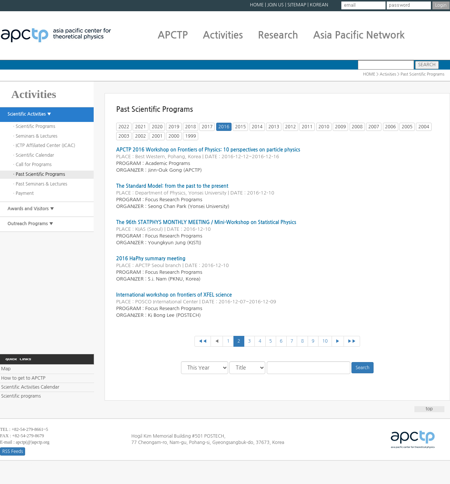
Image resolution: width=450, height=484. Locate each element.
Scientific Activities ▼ (29, 114)
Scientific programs (21, 396)
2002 (140, 136)
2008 (357, 127)
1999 (190, 136)
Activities (223, 35)
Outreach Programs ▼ (30, 223)
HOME (257, 5)
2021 (140, 127)
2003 (123, 136)
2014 (257, 127)
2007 (373, 127)
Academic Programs (167, 163)
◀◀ (203, 341)
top (429, 409)
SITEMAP (296, 5)
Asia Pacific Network (359, 35)
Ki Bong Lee (161, 315)
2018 (190, 127)
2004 (423, 127)
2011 (307, 127)
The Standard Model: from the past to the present (172, 186)
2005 (407, 127)
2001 (157, 136)
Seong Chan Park (167, 206)
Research (278, 35)
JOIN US (275, 5)
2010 (323, 127)
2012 (290, 127)
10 (325, 341)
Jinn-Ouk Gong (165, 170)
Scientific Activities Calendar (30, 387)
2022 (123, 127)
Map (5, 369)
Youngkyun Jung (167, 242)
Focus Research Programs (173, 199)
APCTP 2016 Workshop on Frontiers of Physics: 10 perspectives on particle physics (208, 149)
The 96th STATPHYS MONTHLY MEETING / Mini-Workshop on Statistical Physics (206, 222)
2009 (340, 127)
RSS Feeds (12, 451)
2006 (390, 127)
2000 (173, 136)
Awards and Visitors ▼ (30, 208)
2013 (273, 127)
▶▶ (352, 341)
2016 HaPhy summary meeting (150, 258)
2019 (173, 127)
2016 (223, 127)
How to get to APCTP (23, 378)
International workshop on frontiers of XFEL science (174, 294)
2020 (157, 127)
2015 (240, 127)
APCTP (173, 35)
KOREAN (319, 5)
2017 (207, 127)
